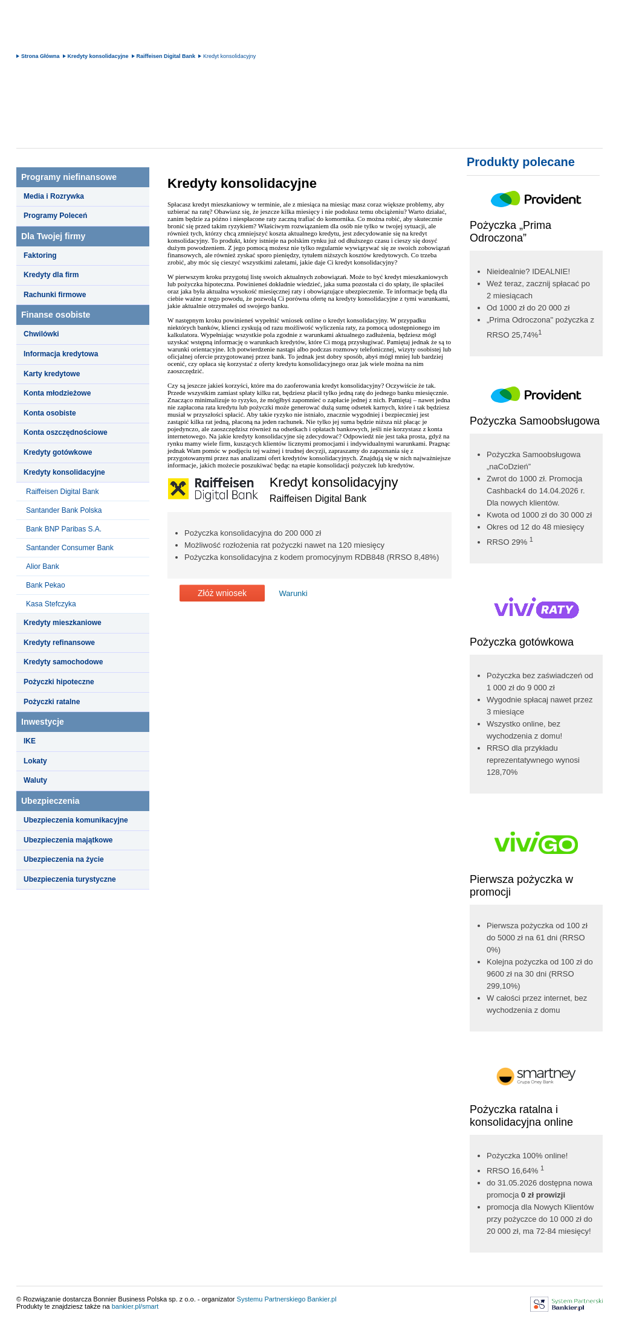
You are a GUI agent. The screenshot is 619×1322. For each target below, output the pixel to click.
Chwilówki (41, 334)
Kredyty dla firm (51, 275)
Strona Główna (40, 56)
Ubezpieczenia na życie (64, 859)
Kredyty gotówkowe (58, 452)
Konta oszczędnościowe (66, 432)
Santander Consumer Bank (70, 548)
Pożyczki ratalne (52, 702)
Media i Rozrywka (54, 196)
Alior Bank (42, 566)
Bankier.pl (321, 1299)
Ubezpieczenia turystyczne (70, 879)
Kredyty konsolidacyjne (98, 56)
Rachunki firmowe (55, 294)
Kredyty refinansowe (59, 642)
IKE (30, 741)
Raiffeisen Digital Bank (166, 56)
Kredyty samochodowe (63, 662)
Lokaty (35, 761)
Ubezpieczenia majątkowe (68, 840)
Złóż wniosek (222, 593)
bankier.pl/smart (135, 1306)
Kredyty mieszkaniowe (63, 622)
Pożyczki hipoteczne (59, 682)
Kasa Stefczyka (51, 604)
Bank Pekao (45, 585)
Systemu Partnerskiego (271, 1299)
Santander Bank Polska (64, 510)
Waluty (35, 780)
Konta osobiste (50, 413)
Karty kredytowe (52, 374)
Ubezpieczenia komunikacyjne (76, 820)
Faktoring (40, 255)
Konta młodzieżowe (57, 393)
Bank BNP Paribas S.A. (64, 529)
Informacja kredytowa (61, 354)
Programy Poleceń (55, 215)
